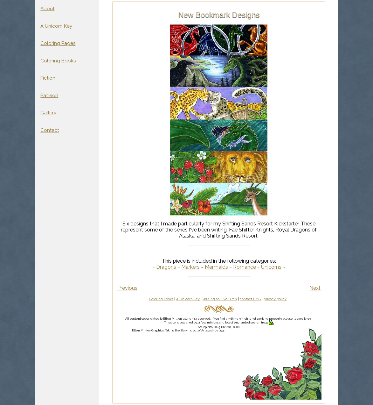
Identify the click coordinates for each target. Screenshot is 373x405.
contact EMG (250, 299)
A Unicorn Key (56, 26)
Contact (49, 130)
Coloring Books (58, 61)
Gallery (48, 113)
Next (315, 288)
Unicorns (271, 267)
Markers (190, 267)
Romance (244, 267)
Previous (127, 288)
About (47, 8)
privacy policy (275, 299)
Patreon (49, 95)
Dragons (166, 267)
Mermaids (216, 267)
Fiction (47, 78)
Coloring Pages (57, 43)
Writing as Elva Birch (220, 299)
